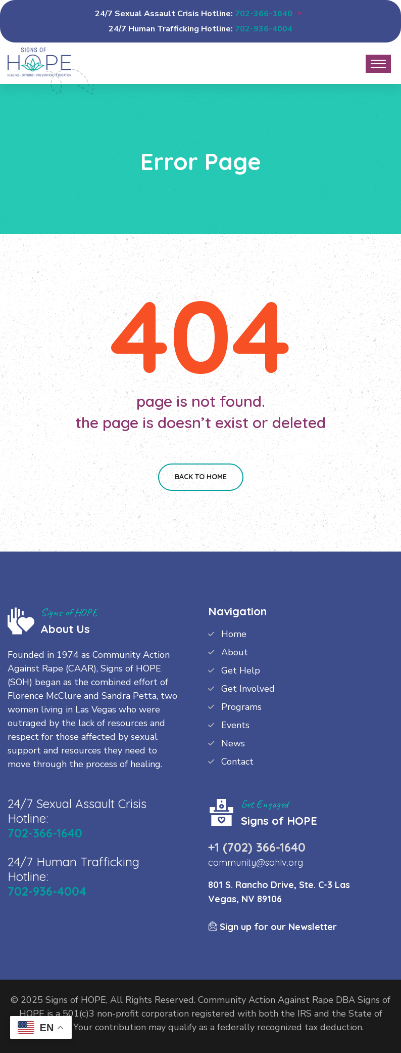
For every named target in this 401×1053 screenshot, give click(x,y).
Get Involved (248, 689)
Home (233, 634)
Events (235, 725)
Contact (237, 761)
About (234, 652)
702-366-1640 (263, 13)
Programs (241, 707)
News (233, 743)
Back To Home (201, 476)
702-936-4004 (263, 28)
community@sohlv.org (255, 862)
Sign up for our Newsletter (272, 927)
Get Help (240, 670)
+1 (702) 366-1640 (257, 847)
